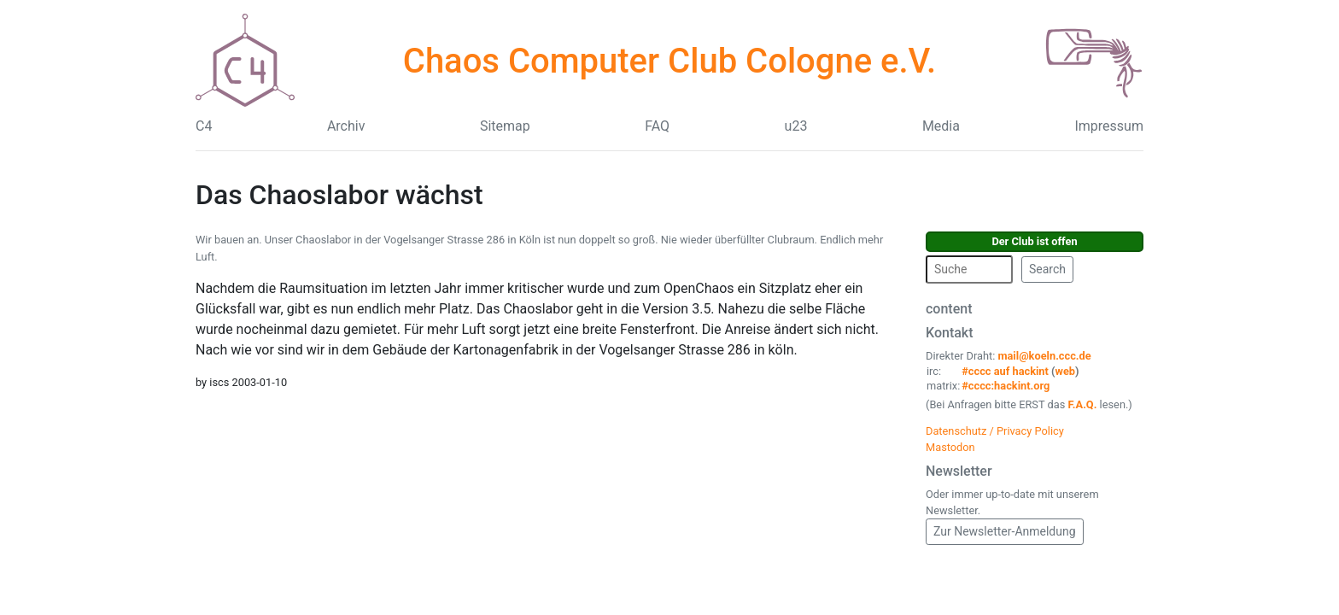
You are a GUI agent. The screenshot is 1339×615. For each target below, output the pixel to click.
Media (941, 126)
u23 (796, 126)
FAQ (657, 126)
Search (1047, 269)
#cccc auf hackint (1005, 371)
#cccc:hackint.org (1006, 385)
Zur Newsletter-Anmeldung (1004, 531)
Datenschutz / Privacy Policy (995, 431)
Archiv (346, 126)
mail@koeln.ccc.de (1043, 355)
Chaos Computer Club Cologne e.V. (669, 61)
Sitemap (505, 126)
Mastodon (950, 447)
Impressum (1108, 126)
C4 (204, 126)
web (1065, 371)
